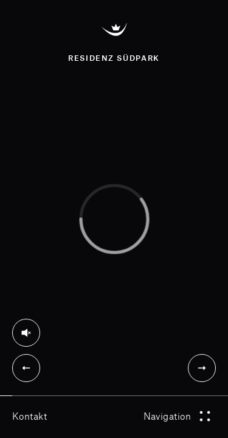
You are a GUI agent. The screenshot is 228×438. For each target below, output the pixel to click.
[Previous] (26, 368)
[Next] (202, 368)
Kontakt (29, 416)
